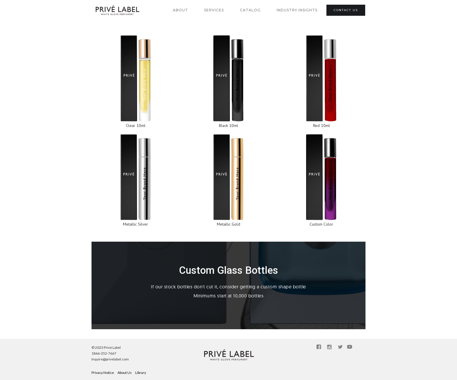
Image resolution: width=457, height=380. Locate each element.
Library (140, 372)
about (180, 10)
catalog (250, 10)
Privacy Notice (103, 372)
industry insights (297, 10)
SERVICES (214, 10)
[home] (117, 10)
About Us (124, 372)
